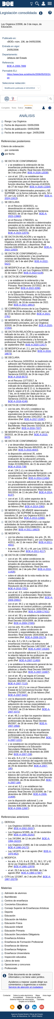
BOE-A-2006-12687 (18, 808)
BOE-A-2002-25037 (24, 828)
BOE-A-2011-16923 (29, 529)
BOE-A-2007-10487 (38, 672)
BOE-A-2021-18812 (24, 305)
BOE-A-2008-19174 (35, 637)
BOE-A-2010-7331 (17, 588)
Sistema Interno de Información (22, 999)
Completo (5, 108)
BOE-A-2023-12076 (18, 233)
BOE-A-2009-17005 (24, 623)
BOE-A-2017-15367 (34, 419)
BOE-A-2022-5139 (33, 273)
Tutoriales (40, 999)
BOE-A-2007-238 (22, 754)
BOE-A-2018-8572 (17, 377)
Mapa (38, 995)
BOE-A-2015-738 (17, 466)
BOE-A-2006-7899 (16, 66)
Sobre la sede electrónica (23, 995)
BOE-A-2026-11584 (40, 187)
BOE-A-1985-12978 (24, 866)
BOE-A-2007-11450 (29, 660)
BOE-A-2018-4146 (17, 401)
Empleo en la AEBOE (27, 1002)
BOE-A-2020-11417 (35, 345)
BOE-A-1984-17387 (31, 873)
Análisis (28, 108)
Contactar (7, 995)
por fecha (10, 154)
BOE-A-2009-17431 (38, 611)
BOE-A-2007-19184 (38, 649)
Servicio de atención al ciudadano (25, 987)
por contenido (12, 150)
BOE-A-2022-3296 (30, 288)
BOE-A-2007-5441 (17, 695)
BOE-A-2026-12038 (38, 172)
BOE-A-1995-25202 (24, 835)
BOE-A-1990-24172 (18, 847)
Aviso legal (47, 995)
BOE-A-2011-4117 (35, 551)
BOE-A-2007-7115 (17, 683)
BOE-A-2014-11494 (38, 478)
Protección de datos (33, 997)
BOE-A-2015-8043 (27, 450)
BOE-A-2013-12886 (34, 518)
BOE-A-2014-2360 (34, 506)
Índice (20, 108)
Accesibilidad (18, 997)
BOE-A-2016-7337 (31, 428)
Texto (14, 108)
